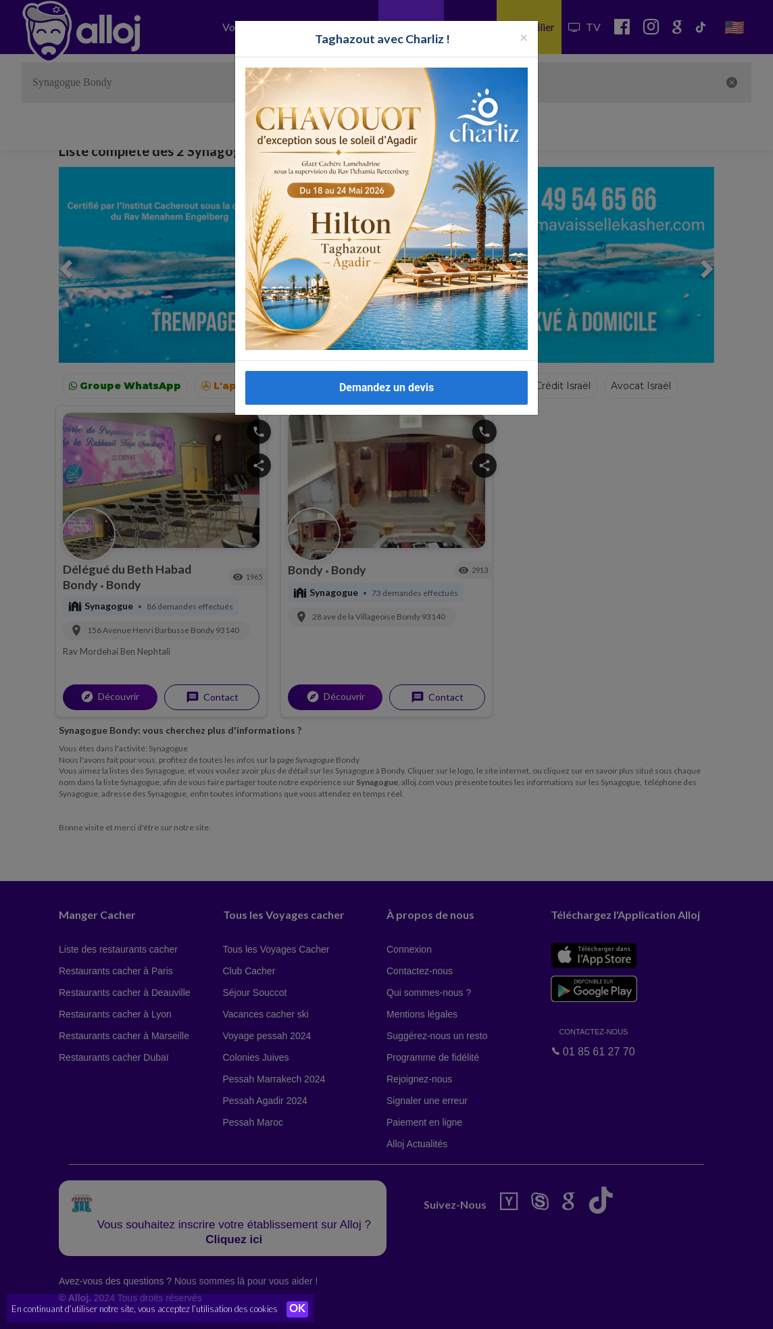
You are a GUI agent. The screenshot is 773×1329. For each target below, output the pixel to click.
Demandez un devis (386, 387)
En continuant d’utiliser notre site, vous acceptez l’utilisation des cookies (144, 1308)
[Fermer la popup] (524, 37)
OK (297, 1309)
